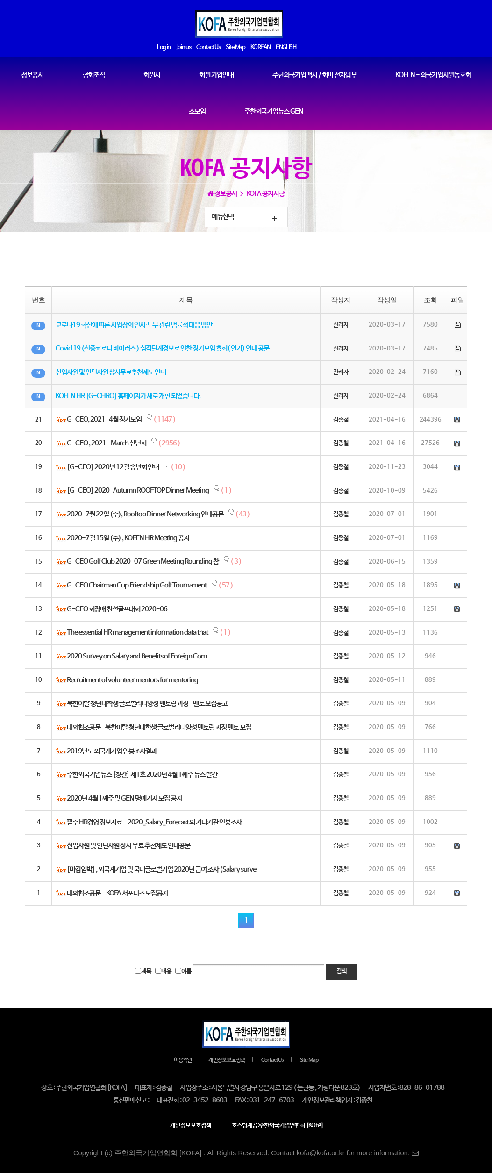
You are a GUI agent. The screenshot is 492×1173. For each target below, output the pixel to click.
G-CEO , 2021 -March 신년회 (106, 444)
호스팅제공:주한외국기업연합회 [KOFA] (277, 1125)
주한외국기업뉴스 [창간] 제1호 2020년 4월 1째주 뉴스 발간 (142, 775)
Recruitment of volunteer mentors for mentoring (132, 680)
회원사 (151, 75)
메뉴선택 (222, 217)
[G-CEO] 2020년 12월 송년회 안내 (113, 468)
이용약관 (183, 1060)
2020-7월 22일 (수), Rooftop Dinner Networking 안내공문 (145, 515)
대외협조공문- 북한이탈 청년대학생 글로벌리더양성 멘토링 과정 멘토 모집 (159, 728)
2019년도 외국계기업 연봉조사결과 (112, 751)
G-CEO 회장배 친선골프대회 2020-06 (117, 609)
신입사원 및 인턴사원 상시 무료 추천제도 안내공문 (128, 846)
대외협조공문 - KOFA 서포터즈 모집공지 (117, 893)
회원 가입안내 (216, 75)
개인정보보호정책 (226, 1060)
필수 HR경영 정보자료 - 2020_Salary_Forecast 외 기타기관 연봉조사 (154, 822)
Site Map (309, 1060)
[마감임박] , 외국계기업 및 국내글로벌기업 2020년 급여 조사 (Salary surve (161, 870)
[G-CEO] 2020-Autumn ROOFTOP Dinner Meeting (138, 491)
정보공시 (32, 75)
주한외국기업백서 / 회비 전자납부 (314, 75)
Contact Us (272, 1060)
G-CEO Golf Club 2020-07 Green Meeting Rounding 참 (143, 562)
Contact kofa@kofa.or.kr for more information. (345, 1153)
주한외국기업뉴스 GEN (273, 111)
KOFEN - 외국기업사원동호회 (433, 75)
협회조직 (93, 75)
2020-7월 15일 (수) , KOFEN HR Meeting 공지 (128, 538)
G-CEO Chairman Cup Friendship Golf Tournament (137, 586)
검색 (341, 971)
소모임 (197, 111)
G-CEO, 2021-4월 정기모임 (104, 420)
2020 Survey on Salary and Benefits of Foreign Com (137, 657)
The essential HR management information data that (137, 633)
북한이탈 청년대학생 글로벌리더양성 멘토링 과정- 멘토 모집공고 (147, 704)
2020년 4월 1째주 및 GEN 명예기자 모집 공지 (124, 799)
